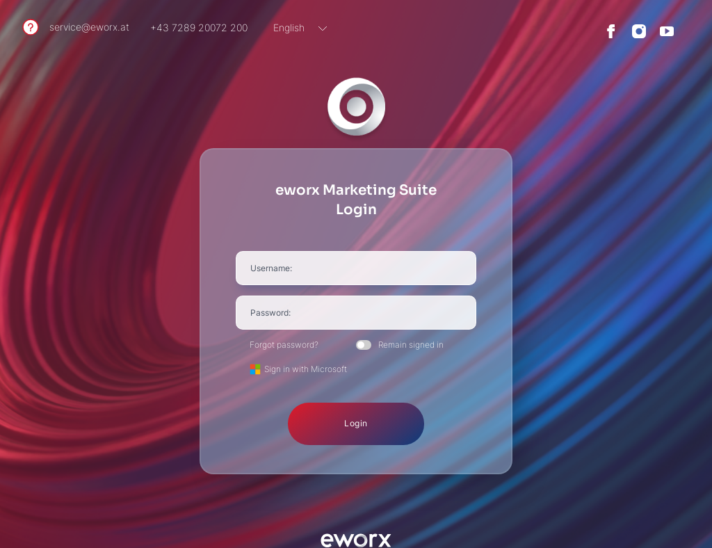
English (289, 27)
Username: (271, 268)
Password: (270, 312)
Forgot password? (284, 345)
